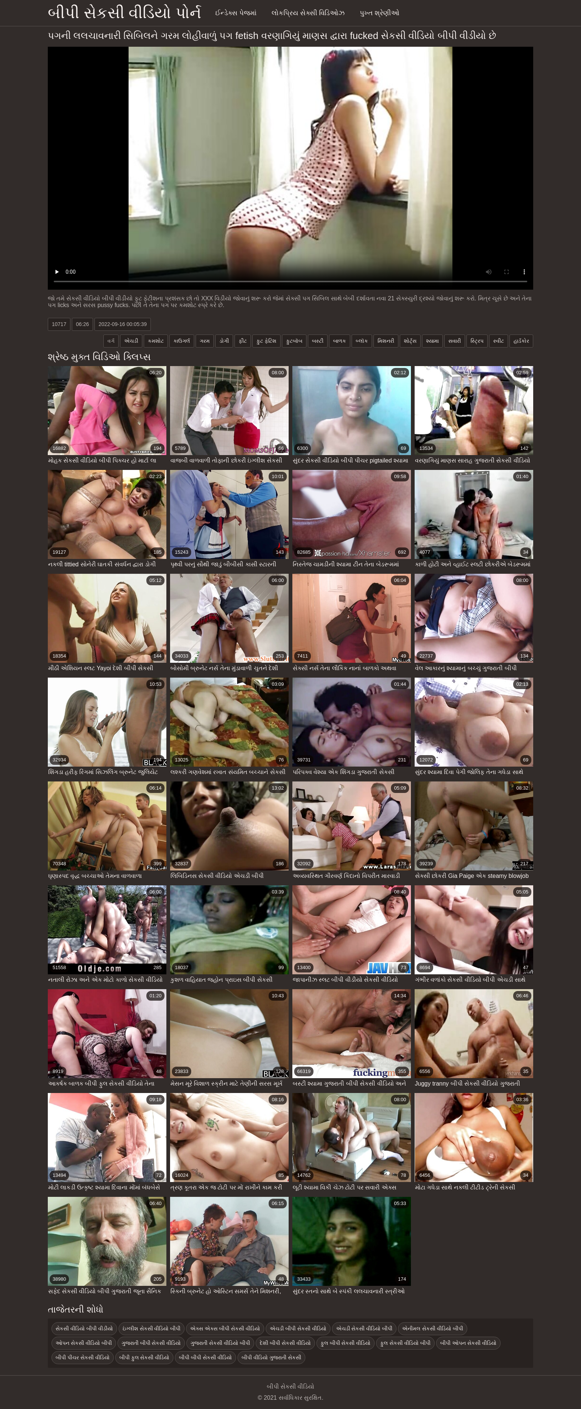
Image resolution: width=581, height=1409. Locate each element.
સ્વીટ (498, 341)
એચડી (131, 341)
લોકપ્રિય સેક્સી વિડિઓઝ (308, 13)
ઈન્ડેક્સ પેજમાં (235, 13)
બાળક (339, 341)
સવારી (454, 341)
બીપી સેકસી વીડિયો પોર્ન (124, 13)
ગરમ (205, 341)
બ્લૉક (362, 341)
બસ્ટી (317, 341)
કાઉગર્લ (181, 341)
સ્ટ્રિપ (477, 341)
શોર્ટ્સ (410, 341)
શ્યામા (432, 341)
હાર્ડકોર (521, 341)
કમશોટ (156, 341)
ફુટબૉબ (294, 341)
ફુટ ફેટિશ (266, 341)
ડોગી (224, 341)
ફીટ (243, 341)
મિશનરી (386, 341)
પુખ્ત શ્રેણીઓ (379, 13)
